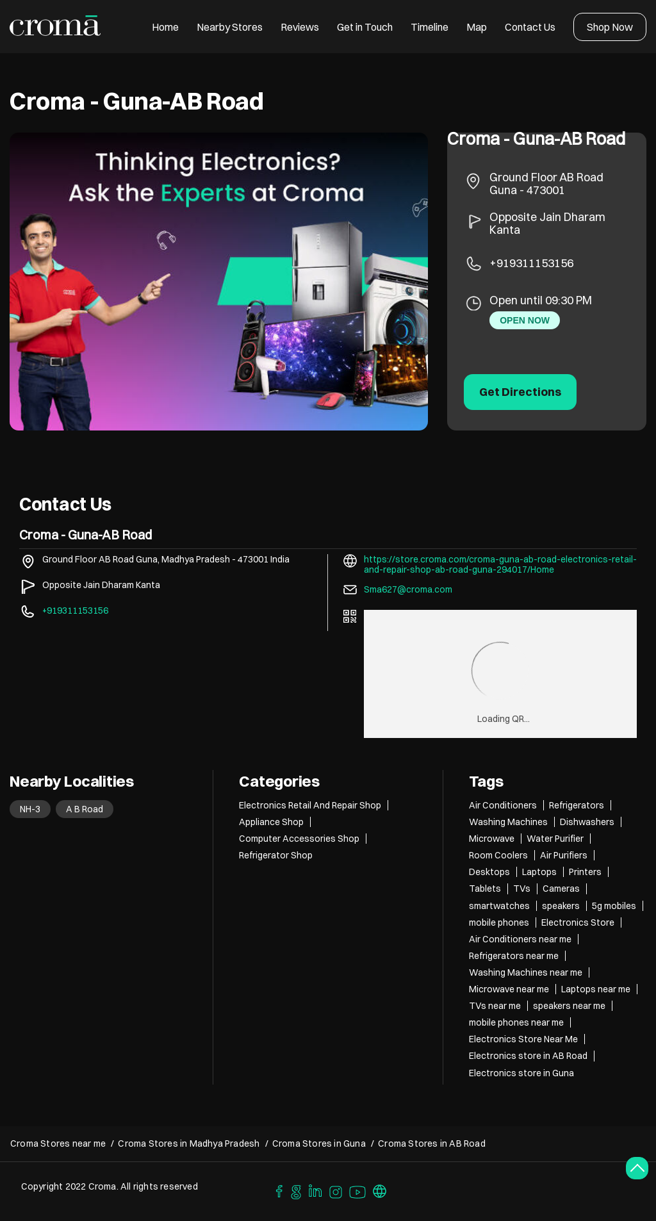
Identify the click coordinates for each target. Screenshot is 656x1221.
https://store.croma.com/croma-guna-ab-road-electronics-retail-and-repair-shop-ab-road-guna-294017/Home (500, 564)
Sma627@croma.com (408, 589)
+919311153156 (531, 263)
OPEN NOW (525, 320)
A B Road (84, 809)
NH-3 (30, 809)
